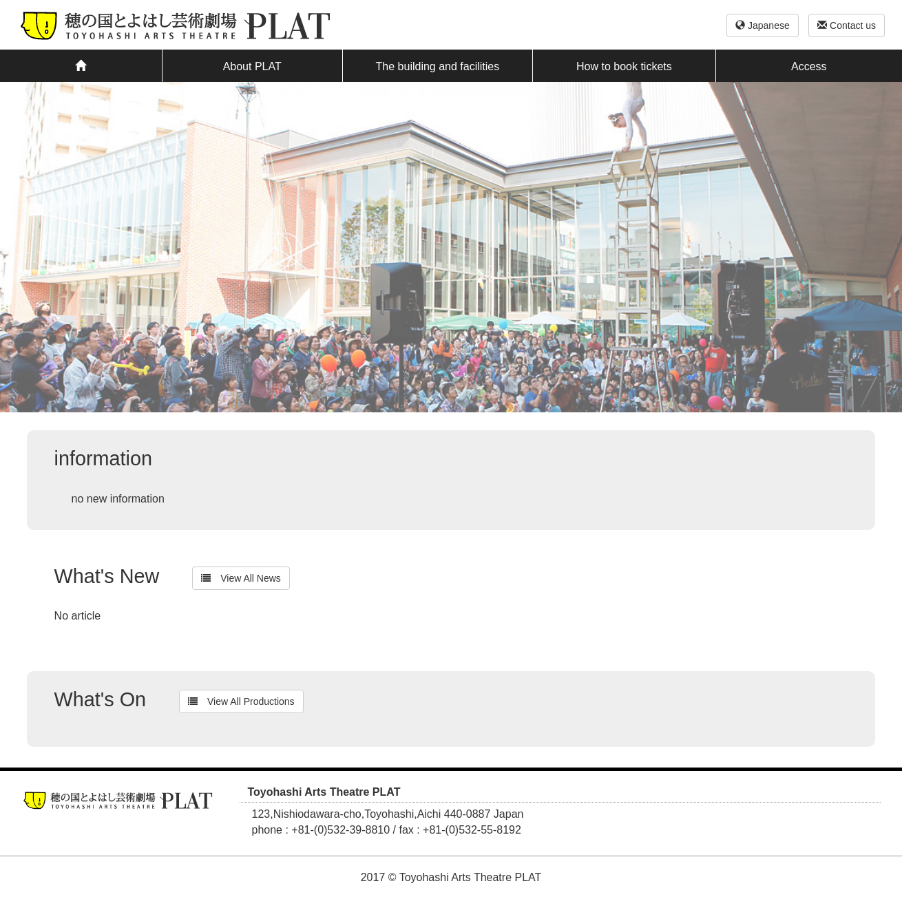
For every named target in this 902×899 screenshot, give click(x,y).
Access (809, 66)
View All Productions (241, 701)
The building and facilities (438, 66)
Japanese (762, 25)
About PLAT (252, 66)
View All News (241, 578)
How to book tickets (624, 66)
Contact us (846, 25)
